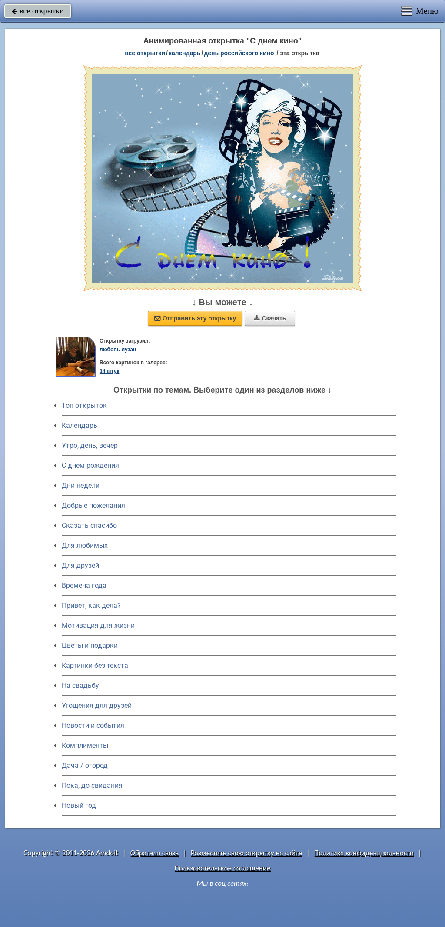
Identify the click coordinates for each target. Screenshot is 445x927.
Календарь (185, 53)
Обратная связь (154, 852)
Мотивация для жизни (98, 625)
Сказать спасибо (89, 525)
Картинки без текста (95, 665)
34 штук (110, 371)
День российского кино (240, 53)
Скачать (270, 318)
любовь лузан (118, 350)
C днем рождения (90, 465)
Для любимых (85, 545)
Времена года (84, 585)
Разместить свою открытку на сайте (246, 852)
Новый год (79, 805)
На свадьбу (80, 685)
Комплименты (85, 745)
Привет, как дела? (91, 605)
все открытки (38, 11)
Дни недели (81, 485)
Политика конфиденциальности (364, 852)
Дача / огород (85, 765)
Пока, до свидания (92, 785)
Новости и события (93, 725)
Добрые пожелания (93, 505)
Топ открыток (84, 405)
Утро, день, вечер (90, 445)
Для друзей (80, 565)
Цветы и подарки (90, 645)
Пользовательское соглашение (222, 868)
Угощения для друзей (97, 705)
